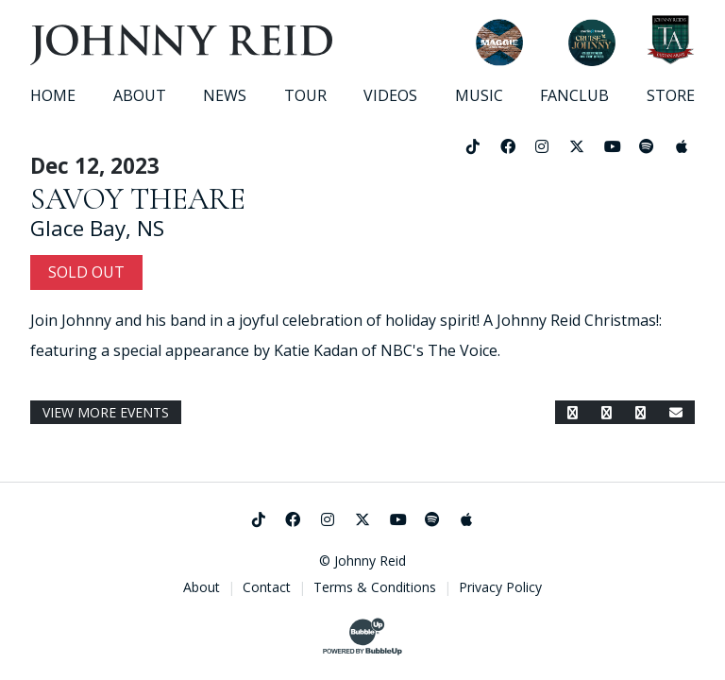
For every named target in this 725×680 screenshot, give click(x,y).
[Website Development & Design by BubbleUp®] (362, 636)
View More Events (105, 412)
